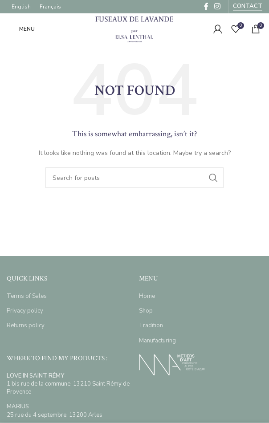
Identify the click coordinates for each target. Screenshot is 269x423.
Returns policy (26, 325)
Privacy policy (25, 311)
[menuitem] (21, 6)
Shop (146, 311)
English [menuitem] (21, 6)
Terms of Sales (27, 296)
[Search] (134, 177)
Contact (247, 6)
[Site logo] (134, 28)
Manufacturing (157, 341)
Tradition (151, 325)
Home (147, 296)
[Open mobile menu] (20, 29)
